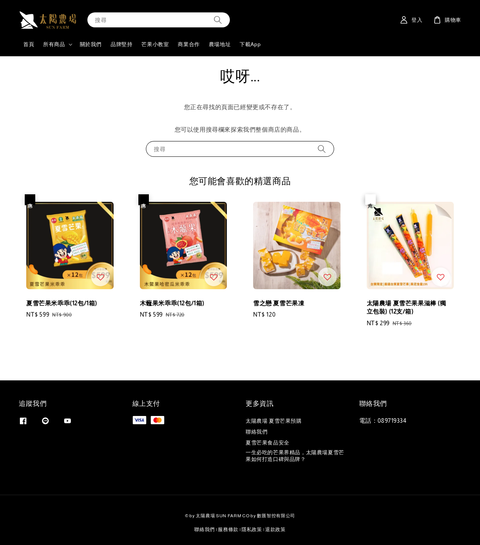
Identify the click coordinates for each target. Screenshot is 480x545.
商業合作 (189, 44)
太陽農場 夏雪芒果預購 (274, 421)
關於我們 (91, 44)
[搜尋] (218, 19)
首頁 (28, 44)
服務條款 (228, 529)
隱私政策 (252, 529)
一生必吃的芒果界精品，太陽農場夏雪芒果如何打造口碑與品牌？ (295, 455)
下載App (250, 44)
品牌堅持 (121, 44)
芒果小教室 (155, 44)
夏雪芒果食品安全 (268, 443)
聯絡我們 (256, 432)
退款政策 (275, 529)
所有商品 (54, 44)
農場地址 (220, 44)
